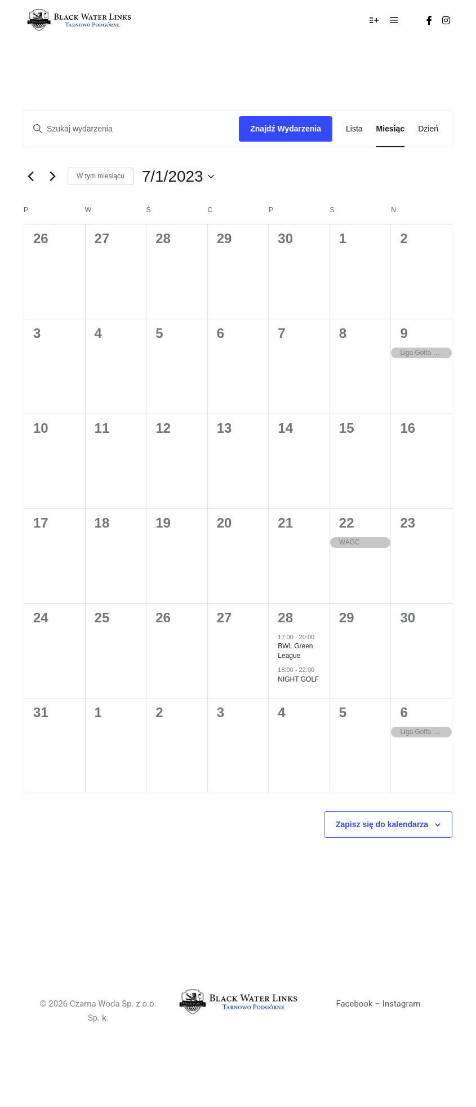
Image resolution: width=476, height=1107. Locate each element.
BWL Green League (295, 651)
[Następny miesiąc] (52, 176)
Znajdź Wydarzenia (285, 128)
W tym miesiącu (100, 176)
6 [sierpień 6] (403, 712)
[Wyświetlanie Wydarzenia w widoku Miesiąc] (390, 129)
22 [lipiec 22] (346, 522)
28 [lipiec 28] (285, 617)
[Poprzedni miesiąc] (30, 176)
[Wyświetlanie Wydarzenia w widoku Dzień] (428, 129)
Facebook (354, 1004)
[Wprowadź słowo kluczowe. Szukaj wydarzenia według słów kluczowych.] (131, 129)
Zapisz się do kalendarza (382, 824)
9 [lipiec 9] (403, 333)
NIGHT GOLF (298, 679)
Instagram (401, 1004)
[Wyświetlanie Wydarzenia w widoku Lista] (354, 129)
